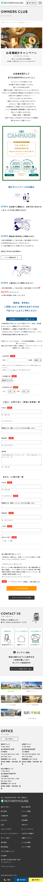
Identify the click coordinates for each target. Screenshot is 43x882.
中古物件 (4, 856)
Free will (4, 820)
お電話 (7, 880)
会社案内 (25, 816)
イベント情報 (26, 811)
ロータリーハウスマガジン (10, 833)
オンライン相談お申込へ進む (21, 669)
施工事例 (4, 811)
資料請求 (36, 880)
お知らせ (25, 825)
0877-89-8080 (30, 754)
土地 (2, 825)
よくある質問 (26, 842)
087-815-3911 (9, 778)
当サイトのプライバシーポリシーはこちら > (17, 576)
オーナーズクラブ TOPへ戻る (21, 597)
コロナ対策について (7, 851)
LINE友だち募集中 (28, 833)
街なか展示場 (26, 807)
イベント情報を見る (11, 257)
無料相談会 (31, 3)
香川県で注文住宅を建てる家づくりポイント (10, 861)
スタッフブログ (6, 829)
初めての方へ (5, 807)
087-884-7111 (9, 754)
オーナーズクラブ (27, 829)
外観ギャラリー (27, 838)
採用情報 (25, 820)
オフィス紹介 (5, 838)
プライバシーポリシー (8, 866)
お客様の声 (4, 816)
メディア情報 (26, 847)
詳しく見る (10, 739)
